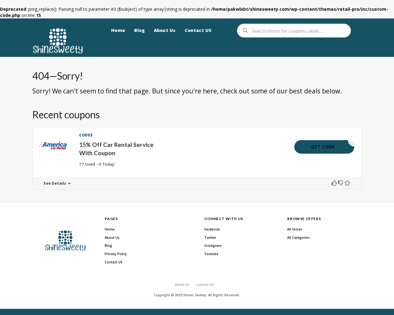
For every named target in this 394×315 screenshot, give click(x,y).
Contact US (198, 30)
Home (118, 30)
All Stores (294, 229)
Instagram (213, 245)
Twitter (210, 237)
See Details (54, 183)
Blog (139, 30)
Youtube (211, 254)
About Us (165, 30)
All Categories (298, 237)
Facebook (212, 229)
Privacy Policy (116, 254)
